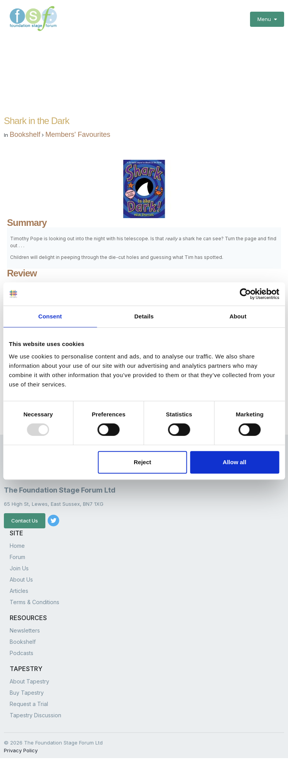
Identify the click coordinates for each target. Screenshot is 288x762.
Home (17, 545)
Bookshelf (25, 134)
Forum (17, 557)
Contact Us (24, 520)
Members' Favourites (77, 134)
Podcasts (21, 653)
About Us (21, 579)
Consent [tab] (50, 316)
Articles (19, 590)
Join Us (19, 568)
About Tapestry (29, 681)
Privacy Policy (21, 750)
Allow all (235, 462)
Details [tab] (144, 316)
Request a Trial (29, 704)
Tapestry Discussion (35, 715)
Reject (142, 462)
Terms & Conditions (34, 602)
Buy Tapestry (27, 692)
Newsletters (25, 630)
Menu (267, 19)
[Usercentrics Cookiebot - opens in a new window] (245, 294)
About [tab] (238, 316)
